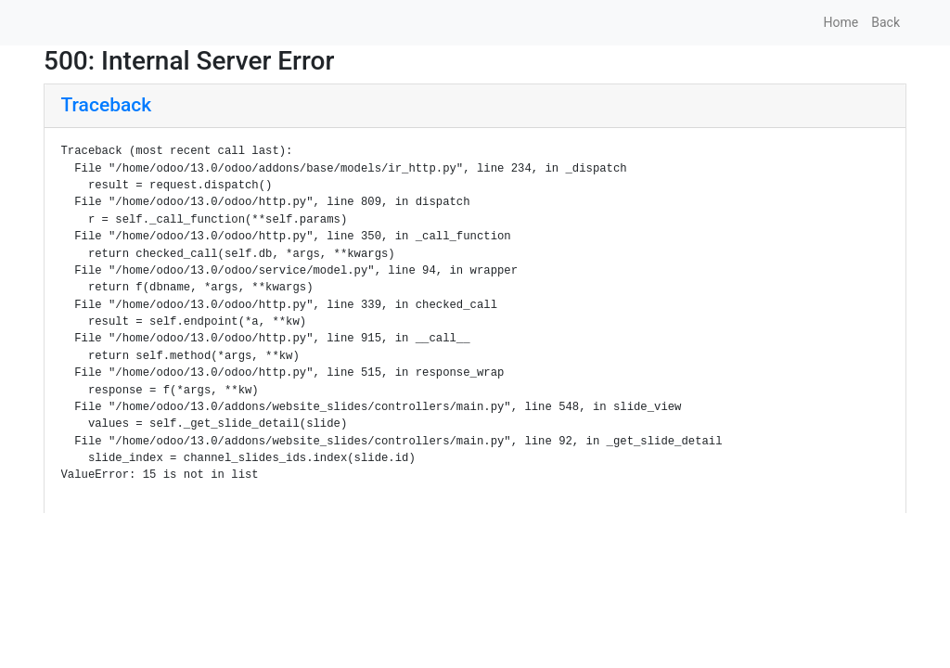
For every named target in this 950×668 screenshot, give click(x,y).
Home (841, 22)
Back (885, 22)
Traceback (106, 105)
